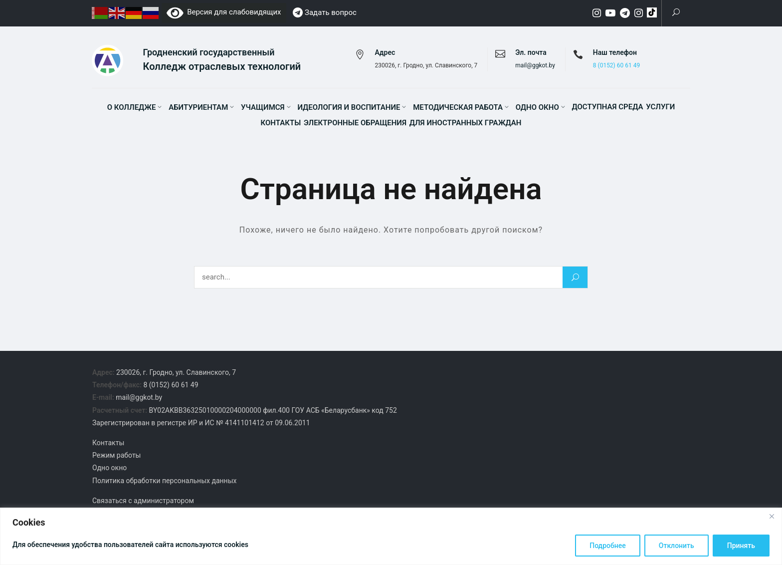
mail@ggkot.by (535, 65)
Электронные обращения (355, 122)
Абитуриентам (198, 107)
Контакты (281, 122)
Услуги (660, 106)
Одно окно (537, 107)
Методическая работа (458, 107)
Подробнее (607, 546)
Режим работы (116, 455)
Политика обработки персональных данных (164, 481)
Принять (741, 546)
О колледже (131, 107)
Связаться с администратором (143, 501)
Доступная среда (607, 106)
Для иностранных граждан (465, 122)
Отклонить (676, 546)
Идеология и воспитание (348, 107)
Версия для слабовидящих (224, 11)
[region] (391, 536)
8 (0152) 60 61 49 (616, 65)
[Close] (772, 516)
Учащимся (263, 107)
